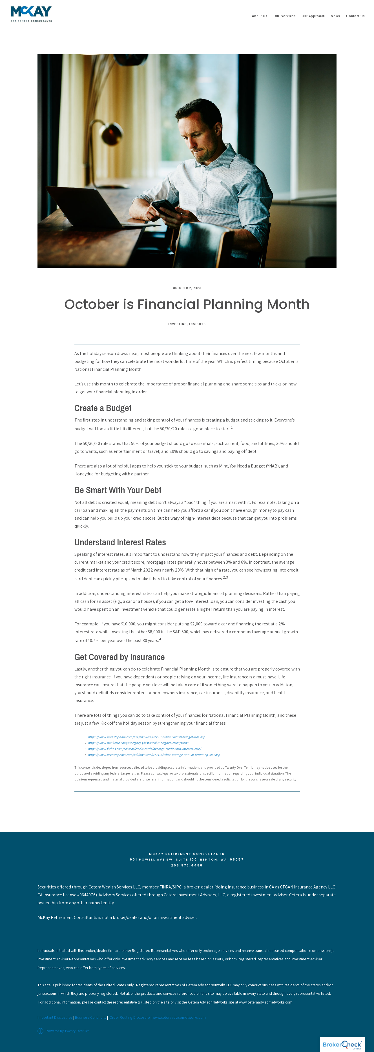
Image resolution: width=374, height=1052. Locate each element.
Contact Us (355, 15)
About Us (259, 15)
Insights (197, 324)
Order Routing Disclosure (130, 1017)
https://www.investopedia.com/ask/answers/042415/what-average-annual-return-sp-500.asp (154, 755)
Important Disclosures (54, 1017)
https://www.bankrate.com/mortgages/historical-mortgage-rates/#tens (138, 743)
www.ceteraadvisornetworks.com (179, 1017)
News (335, 15)
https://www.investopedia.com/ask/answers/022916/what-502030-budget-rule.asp (146, 737)
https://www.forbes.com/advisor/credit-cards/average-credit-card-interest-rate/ (144, 749)
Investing (177, 324)
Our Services (284, 15)
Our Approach (313, 15)
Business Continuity (90, 1017)
